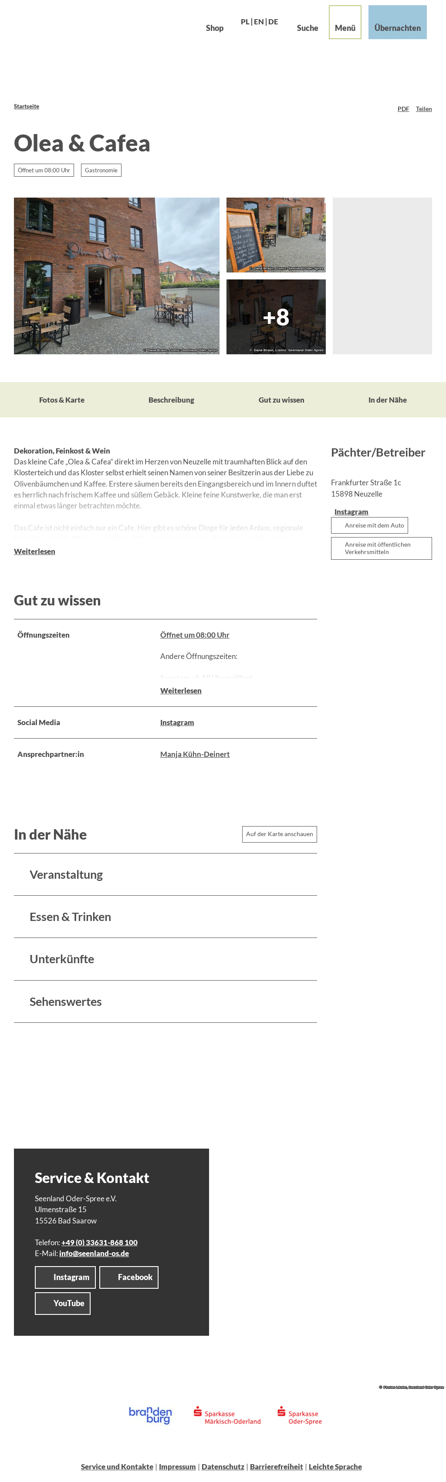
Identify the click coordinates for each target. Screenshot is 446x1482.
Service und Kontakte (117, 1469)
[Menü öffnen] (336, 31)
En (250, 30)
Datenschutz (223, 1469)
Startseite (26, 106)
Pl (236, 30)
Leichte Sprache (335, 1469)
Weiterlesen (34, 566)
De (265, 30)
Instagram (177, 725)
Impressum (177, 1469)
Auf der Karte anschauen (279, 836)
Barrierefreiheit (276, 1469)
